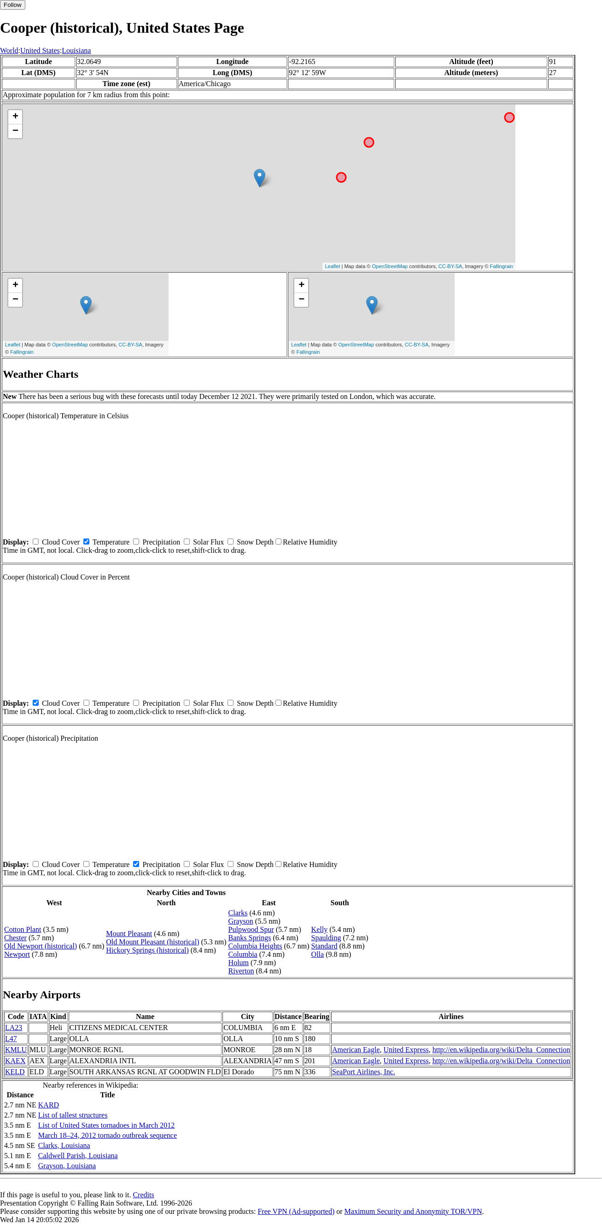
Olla (317, 954)
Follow (13, 4)
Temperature (111, 542)
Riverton (241, 971)
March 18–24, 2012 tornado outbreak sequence (107, 1135)
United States (40, 50)
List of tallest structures (73, 1115)
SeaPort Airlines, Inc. (363, 1072)
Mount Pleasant (129, 933)
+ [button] (15, 117)
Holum (238, 962)
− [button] (15, 131)
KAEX (15, 1061)
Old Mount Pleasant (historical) (152, 942)
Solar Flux (208, 542)
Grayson (240, 921)
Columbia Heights (255, 946)
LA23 (13, 1027)
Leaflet (332, 266)
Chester (15, 938)
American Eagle (356, 1050)
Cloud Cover (61, 542)
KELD (15, 1072)
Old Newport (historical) (40, 946)
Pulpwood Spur (251, 929)
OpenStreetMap (390, 266)
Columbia (242, 954)
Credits (143, 1195)
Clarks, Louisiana (64, 1145)
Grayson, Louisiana (67, 1166)
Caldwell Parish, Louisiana (78, 1156)
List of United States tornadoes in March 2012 (106, 1125)
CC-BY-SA (450, 266)
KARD (48, 1105)
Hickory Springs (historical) (147, 950)
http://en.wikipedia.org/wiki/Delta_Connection (501, 1050)
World (9, 50)
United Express (405, 1050)
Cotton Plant (22, 929)
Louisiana (76, 50)
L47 (11, 1038)
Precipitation (161, 542)
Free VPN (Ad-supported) (295, 1211)
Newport (17, 954)
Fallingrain (501, 266)
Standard (324, 946)
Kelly (319, 929)
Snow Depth (255, 542)
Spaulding (326, 938)
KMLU (16, 1050)
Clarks (238, 913)
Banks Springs (249, 938)
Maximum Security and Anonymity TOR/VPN (413, 1211)
